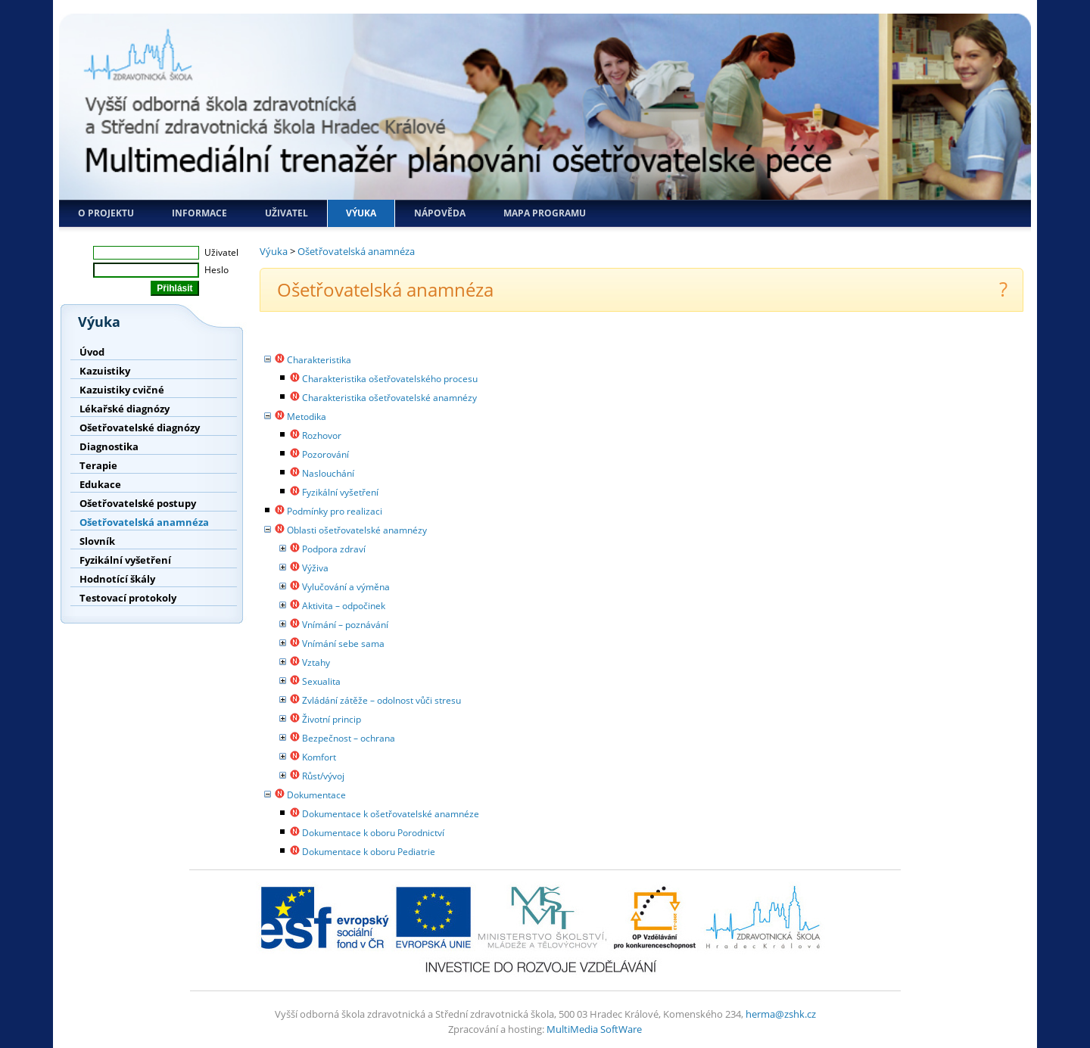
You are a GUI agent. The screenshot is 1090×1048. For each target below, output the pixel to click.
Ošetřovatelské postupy (137, 503)
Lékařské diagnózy (124, 408)
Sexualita (321, 681)
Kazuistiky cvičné (121, 389)
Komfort (319, 757)
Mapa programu (544, 213)
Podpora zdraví (334, 549)
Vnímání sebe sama (343, 643)
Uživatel (286, 213)
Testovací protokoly (127, 598)
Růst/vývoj (323, 776)
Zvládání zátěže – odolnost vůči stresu (381, 700)
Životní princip (331, 719)
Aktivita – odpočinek (343, 605)
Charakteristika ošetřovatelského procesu (390, 378)
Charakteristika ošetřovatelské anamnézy (389, 397)
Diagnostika (109, 446)
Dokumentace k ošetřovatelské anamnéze (390, 813)
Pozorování (325, 454)
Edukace (100, 484)
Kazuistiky (104, 371)
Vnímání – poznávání (345, 624)
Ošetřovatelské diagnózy (139, 427)
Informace (199, 213)
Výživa (315, 567)
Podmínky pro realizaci (334, 511)
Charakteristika (319, 359)
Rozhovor (321, 435)
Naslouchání (328, 473)
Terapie (98, 465)
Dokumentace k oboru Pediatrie (368, 851)
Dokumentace (316, 794)
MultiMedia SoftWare (594, 1029)
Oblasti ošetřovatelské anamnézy (357, 530)
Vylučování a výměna (346, 586)
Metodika (306, 416)
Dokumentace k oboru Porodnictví (373, 832)
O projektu (106, 213)
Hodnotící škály (117, 579)
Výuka (361, 213)
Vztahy (316, 662)
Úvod (91, 352)
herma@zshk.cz (781, 1014)
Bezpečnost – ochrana (348, 738)
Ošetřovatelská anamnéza (144, 522)
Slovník (97, 541)
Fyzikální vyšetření (125, 560)
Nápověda (440, 213)
